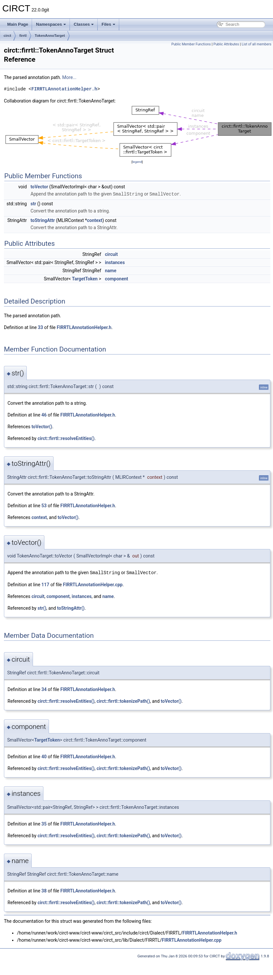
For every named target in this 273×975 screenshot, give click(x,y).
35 (44, 823)
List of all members (256, 44)
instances (115, 262)
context (94, 220)
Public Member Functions (191, 44)
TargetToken (85, 278)
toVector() (41, 426)
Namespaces (51, 24)
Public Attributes (226, 44)
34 (44, 688)
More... (69, 77)
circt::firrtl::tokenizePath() (123, 700)
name (110, 270)
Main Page (17, 24)
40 (44, 756)
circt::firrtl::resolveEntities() (66, 438)
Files (108, 24)
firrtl (22, 36)
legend (137, 162)
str (33, 203)
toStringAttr (43, 220)
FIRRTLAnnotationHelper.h (64, 89)
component (116, 278)
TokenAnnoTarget (50, 36)
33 (40, 327)
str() (42, 607)
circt (7, 36)
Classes (84, 24)
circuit (111, 254)
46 (44, 414)
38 (44, 890)
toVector (39, 186)
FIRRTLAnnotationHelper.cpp (93, 584)
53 (44, 505)
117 (45, 584)
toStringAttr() (71, 607)
